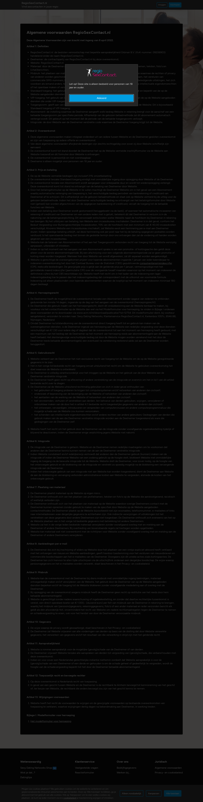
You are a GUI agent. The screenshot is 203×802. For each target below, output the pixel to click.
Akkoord (101, 98)
